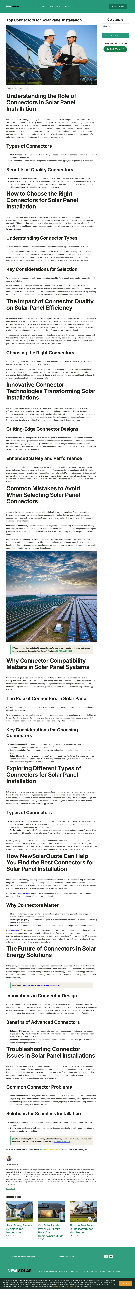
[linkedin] (111, 1256)
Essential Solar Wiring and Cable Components (41, 985)
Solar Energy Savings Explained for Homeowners (19, 1229)
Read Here (73, 1286)
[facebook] (106, 1256)
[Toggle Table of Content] (25, 88)
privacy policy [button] (58, 1286)
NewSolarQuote (23, 893)
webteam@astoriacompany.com (29, 1256)
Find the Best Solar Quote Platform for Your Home (81, 1229)
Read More (10, 1189)
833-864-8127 (70, 1256)
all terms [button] (66, 1286)
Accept (126, 1283)
